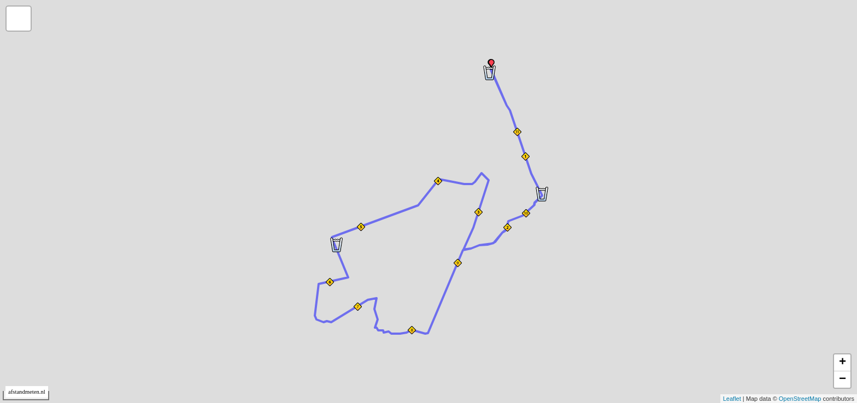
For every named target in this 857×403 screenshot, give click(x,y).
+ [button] (842, 362)
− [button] (842, 379)
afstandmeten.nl (26, 392)
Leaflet (732, 398)
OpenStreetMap (800, 398)
